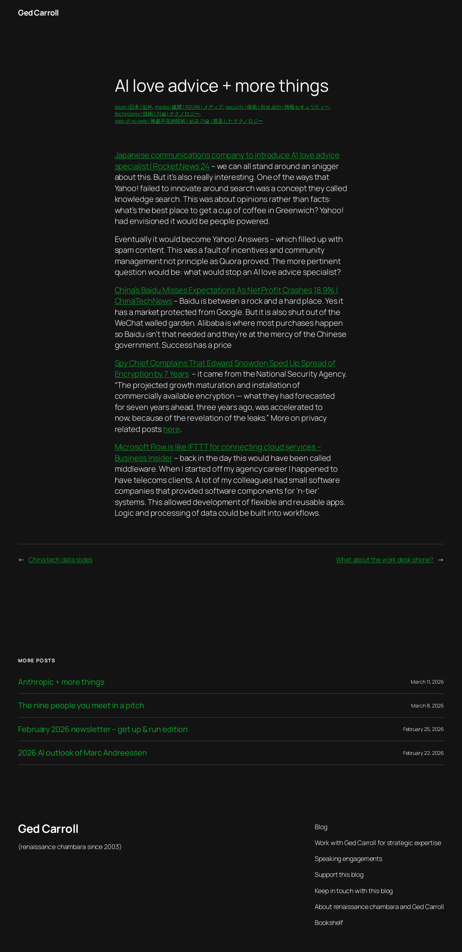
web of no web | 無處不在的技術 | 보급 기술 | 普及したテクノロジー (189, 120)
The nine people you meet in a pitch (81, 705)
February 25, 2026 (423, 729)
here (171, 429)
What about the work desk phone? (384, 559)
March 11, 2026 (427, 681)
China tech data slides (60, 559)
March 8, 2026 (427, 705)
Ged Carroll (38, 12)
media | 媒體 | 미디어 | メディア (189, 106)
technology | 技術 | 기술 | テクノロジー (157, 113)
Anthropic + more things (61, 682)
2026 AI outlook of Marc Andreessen (82, 752)
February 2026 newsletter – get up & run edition (103, 729)
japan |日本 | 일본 (134, 106)
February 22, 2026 (423, 752)
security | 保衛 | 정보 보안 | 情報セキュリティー (278, 106)
